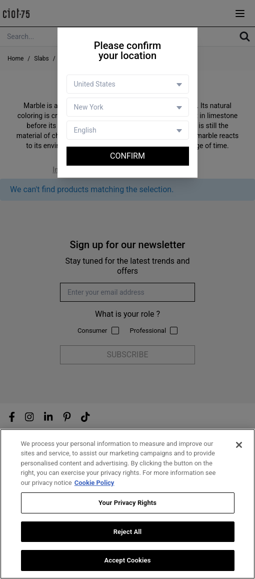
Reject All (128, 532)
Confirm (127, 156)
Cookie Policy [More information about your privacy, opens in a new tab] (94, 482)
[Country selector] (127, 84)
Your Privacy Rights (127, 503)
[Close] (239, 445)
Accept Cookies (127, 560)
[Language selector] (127, 130)
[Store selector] (127, 107)
